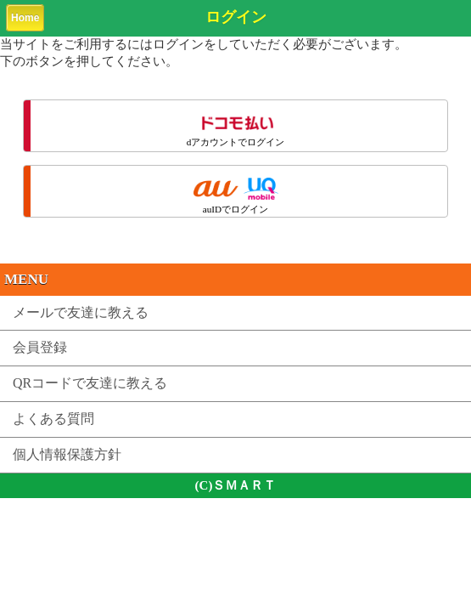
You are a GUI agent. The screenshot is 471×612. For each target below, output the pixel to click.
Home (25, 18)
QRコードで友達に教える (90, 383)
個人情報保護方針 (67, 454)
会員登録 (40, 347)
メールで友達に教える (81, 312)
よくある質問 (53, 418)
